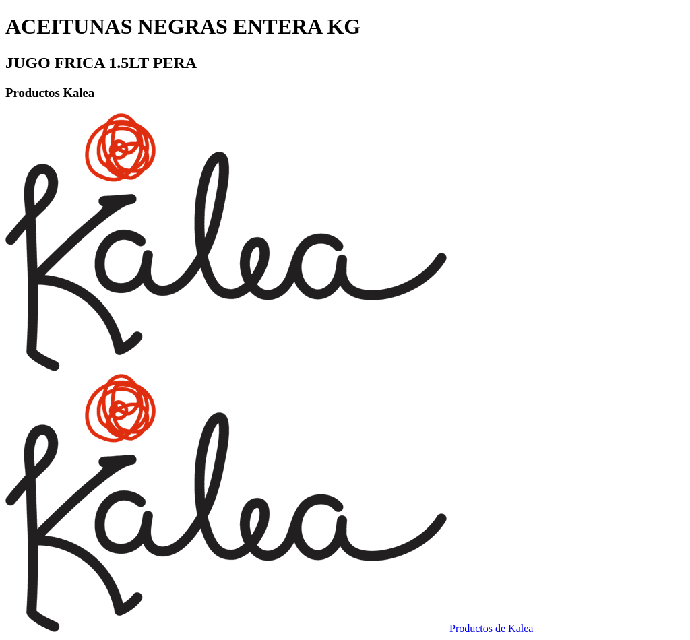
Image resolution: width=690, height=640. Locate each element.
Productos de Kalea (491, 628)
